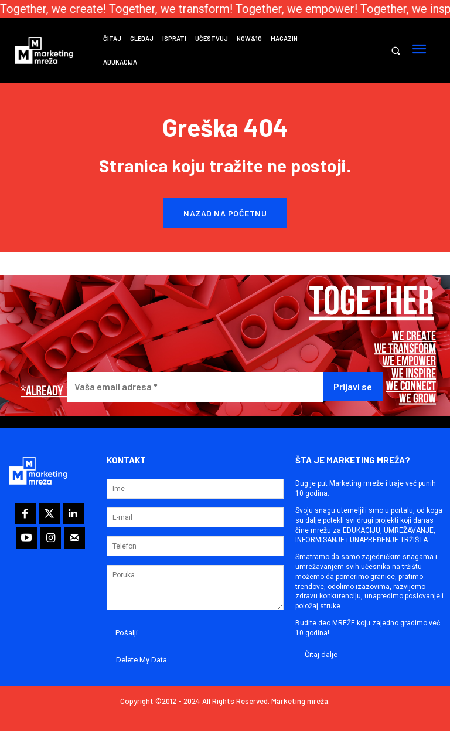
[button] (395, 50)
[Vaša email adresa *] (195, 387)
